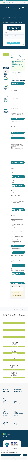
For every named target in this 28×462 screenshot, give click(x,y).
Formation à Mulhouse (14, 346)
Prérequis (17, 73)
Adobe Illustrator (16, 423)
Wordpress (15, 425)
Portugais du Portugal (6, 404)
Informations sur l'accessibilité (15, 80)
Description (12, 72)
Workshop (15, 396)
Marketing (15, 393)
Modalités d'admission (14, 77)
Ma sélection (5, 54)
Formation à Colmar (14, 353)
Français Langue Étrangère (18, 54)
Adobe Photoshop (5, 424)
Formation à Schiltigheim (14, 330)
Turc (3, 412)
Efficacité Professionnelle (18, 391)
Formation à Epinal (14, 360)
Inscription (22, 80)
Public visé (12, 73)
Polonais (4, 411)
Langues (12, 54)
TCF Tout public (5, 415)
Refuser (14, 457)
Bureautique (5, 416)
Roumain (15, 410)
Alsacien (15, 411)
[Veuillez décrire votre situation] (17, 290)
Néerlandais (4, 410)
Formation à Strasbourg (14, 323)
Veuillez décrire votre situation (15, 286)
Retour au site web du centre (14, 53)
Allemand (15, 401)
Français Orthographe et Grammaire (19, 403)
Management (5, 387)
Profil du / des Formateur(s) (14, 78)
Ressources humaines (17, 389)
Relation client (5, 389)
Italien (15, 402)
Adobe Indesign (5, 423)
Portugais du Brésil (16, 404)
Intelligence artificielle (6, 398)
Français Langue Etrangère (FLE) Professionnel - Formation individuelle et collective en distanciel (6, 106)
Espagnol (4, 402)
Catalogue (20, 53)
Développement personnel (7, 393)
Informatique (5, 422)
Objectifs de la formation (18, 72)
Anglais (4, 401)
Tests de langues (5, 413)
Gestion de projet (6, 391)
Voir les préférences (14, 459)
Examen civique (16, 415)
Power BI (4, 425)
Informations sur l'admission (14, 79)
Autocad (15, 424)
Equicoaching (5, 396)
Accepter (14, 455)
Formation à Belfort (14, 377)
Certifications (16, 412)
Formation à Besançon (14, 369)
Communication (16, 387)
